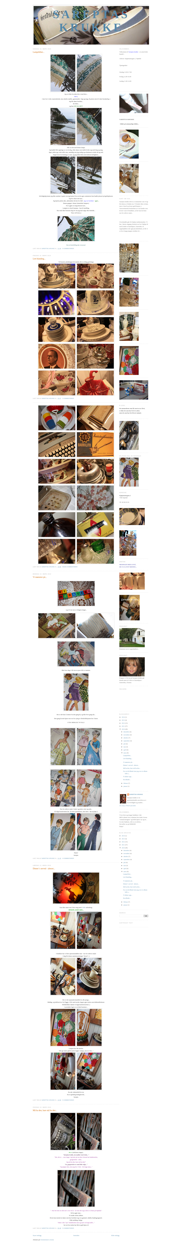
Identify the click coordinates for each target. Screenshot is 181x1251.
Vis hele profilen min (127, 805)
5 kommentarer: (68, 248)
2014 (123, 717)
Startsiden (76, 1235)
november (127, 735)
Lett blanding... (39, 259)
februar (126, 783)
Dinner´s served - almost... (44, 868)
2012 (123, 723)
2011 (123, 726)
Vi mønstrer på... (40, 577)
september (127, 741)
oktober (126, 738)
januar (126, 786)
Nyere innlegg (37, 1235)
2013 (123, 720)
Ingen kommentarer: (70, 567)
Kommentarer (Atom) (47, 1240)
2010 (123, 729)
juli (125, 744)
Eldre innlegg (115, 1235)
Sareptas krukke (136, 794)
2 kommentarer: (68, 398)
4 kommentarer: (68, 858)
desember (127, 732)
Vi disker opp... (127, 776)
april (125, 750)
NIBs (84, 907)
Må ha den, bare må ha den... (45, 1110)
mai (125, 747)
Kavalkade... (127, 779)
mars (125, 753)
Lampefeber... (38, 52)
